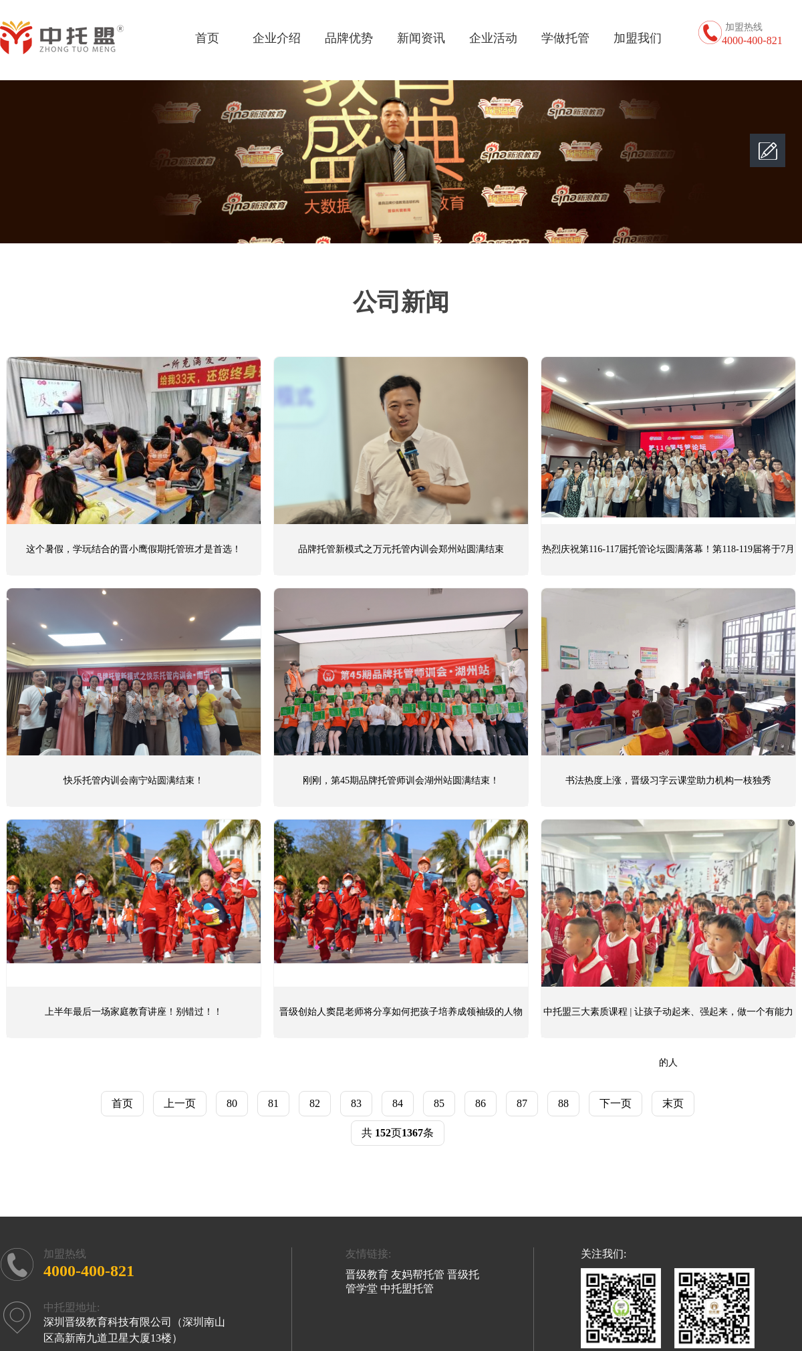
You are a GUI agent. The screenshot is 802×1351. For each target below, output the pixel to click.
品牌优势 (349, 38)
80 (232, 1103)
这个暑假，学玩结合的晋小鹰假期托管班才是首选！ (133, 549)
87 (522, 1103)
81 (273, 1103)
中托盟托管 (407, 1288)
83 (356, 1103)
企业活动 (493, 38)
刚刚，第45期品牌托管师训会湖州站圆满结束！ (401, 780)
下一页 (615, 1103)
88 (563, 1103)
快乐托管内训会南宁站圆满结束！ (133, 780)
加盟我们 (638, 38)
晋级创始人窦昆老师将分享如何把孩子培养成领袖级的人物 (401, 1012)
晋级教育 (367, 1274)
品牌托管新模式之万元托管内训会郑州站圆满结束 (401, 549)
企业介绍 (277, 38)
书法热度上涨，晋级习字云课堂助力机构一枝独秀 (668, 780)
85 (439, 1103)
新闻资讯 (421, 38)
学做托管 (565, 38)
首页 (207, 38)
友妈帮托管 (417, 1274)
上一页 (180, 1103)
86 (480, 1103)
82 (314, 1103)
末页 (673, 1103)
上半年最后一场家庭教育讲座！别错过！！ (134, 1012)
